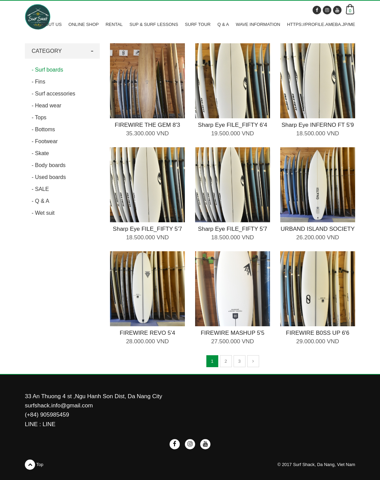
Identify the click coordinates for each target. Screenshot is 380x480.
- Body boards (49, 165)
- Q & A (40, 201)
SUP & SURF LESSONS (153, 24)
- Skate (40, 153)
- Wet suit (43, 213)
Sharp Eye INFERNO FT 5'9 (318, 125)
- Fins (38, 82)
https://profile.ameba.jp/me (321, 24)
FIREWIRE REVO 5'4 (147, 333)
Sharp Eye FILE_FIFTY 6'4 (232, 125)
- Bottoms (43, 129)
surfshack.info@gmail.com (59, 405)
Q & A (223, 24)
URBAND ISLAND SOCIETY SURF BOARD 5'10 (317, 232)
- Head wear (46, 105)
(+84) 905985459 (47, 414)
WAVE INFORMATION (258, 24)
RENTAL (114, 24)
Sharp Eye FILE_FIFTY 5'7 (147, 229)
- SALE (40, 189)
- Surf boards (47, 70)
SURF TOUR (197, 24)
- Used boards (49, 177)
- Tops (39, 117)
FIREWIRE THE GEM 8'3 (147, 125)
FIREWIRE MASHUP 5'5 (232, 333)
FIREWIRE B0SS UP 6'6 (317, 333)
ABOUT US (50, 24)
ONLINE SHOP (83, 24)
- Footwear (45, 141)
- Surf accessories (53, 93)
